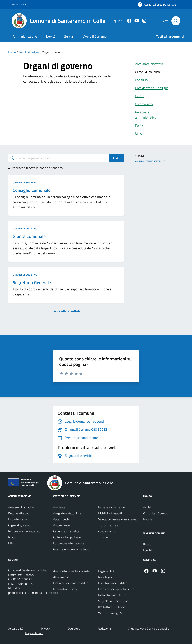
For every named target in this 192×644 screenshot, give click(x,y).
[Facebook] (127, 21)
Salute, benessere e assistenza (117, 519)
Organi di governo (147, 71)
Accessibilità (15, 628)
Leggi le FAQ (106, 571)
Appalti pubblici (62, 519)
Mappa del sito (34, 633)
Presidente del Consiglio (151, 87)
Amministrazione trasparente (71, 571)
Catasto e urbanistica (66, 531)
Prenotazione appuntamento (116, 589)
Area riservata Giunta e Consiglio (148, 628)
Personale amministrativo (145, 115)
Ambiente (59, 507)
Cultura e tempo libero (67, 537)
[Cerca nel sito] (175, 20)
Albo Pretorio (61, 577)
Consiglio (141, 79)
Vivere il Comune (94, 36)
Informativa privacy (65, 589)
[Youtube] (135, 21)
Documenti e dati (18, 513)
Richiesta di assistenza (112, 595)
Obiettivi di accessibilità (112, 583)
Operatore (74, 628)
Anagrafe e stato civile (67, 513)
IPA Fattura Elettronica (112, 607)
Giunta (139, 96)
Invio (116, 158)
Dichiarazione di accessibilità (70, 583)
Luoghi (147, 550)
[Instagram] (142, 21)
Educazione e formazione (68, 543)
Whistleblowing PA (110, 613)
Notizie (147, 519)
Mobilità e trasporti (110, 513)
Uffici (138, 133)
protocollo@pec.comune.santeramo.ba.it (33, 592)
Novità (50, 36)
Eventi (147, 544)
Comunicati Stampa (155, 513)
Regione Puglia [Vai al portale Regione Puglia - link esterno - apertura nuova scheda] (20, 4)
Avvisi (147, 507)
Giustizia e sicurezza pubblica (71, 549)
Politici (139, 125)
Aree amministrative (149, 63)
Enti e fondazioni (18, 519)
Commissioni (144, 104)
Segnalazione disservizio (113, 601)
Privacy (45, 628)
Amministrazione (25, 36)
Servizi (69, 36)
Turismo (103, 537)
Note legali (105, 577)
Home (12, 52)
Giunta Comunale (29, 236)
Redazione (104, 628)
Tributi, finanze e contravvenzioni (108, 528)
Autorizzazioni (61, 525)
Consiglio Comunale (31, 190)
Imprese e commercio (111, 507)
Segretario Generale (32, 282)
